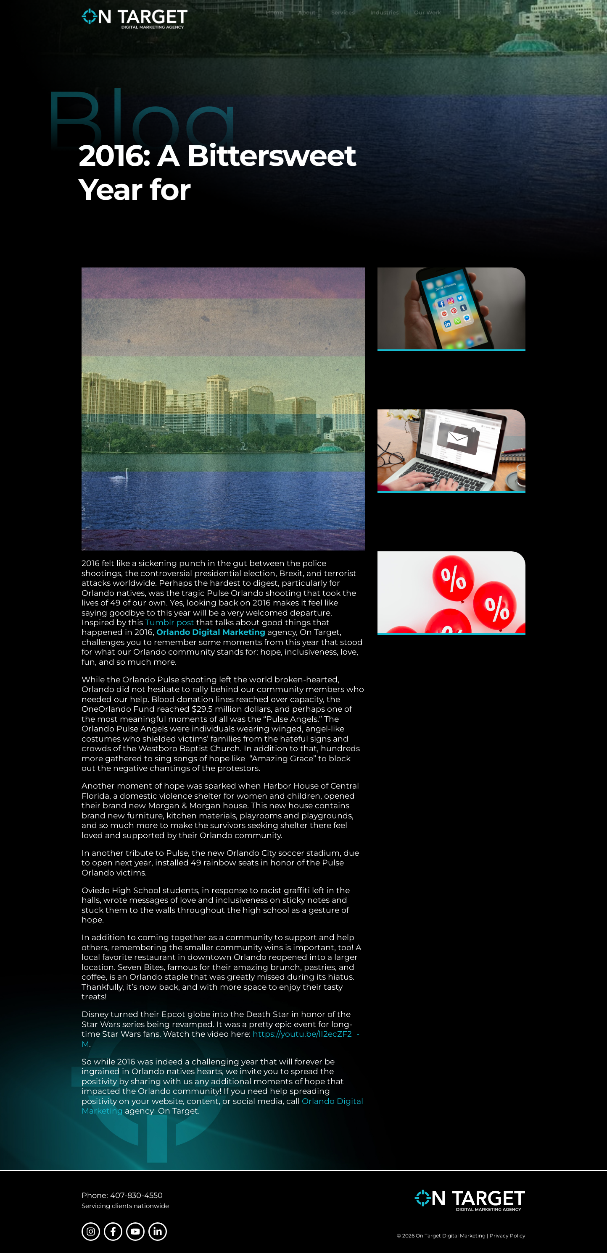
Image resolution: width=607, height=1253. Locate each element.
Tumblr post (169, 622)
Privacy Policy (507, 1236)
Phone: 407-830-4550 (122, 1195)
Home (274, 19)
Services (343, 19)
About (307, 19)
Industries (384, 18)
